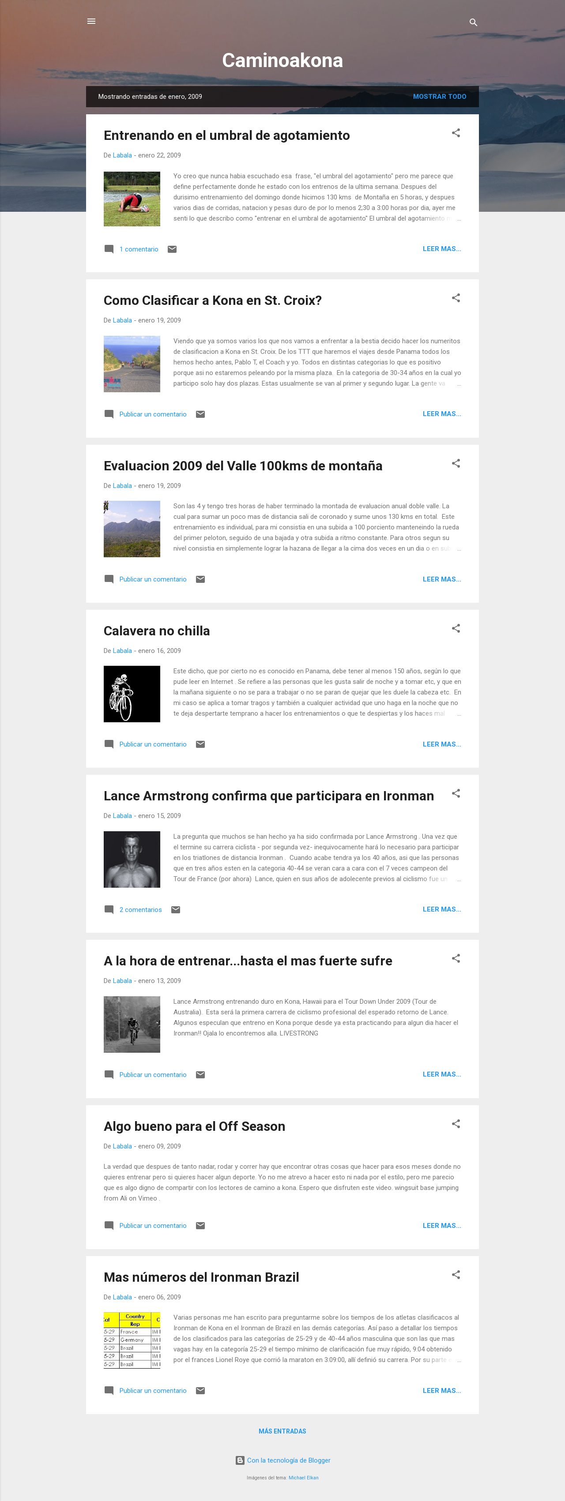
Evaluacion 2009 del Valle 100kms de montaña (243, 465)
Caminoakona (282, 60)
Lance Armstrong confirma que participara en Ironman (269, 795)
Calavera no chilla (157, 630)
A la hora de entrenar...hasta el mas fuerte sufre (248, 960)
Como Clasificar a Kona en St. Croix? (213, 300)
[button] (456, 134)
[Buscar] (473, 24)
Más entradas (282, 1431)
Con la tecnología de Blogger (283, 1460)
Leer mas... (442, 249)
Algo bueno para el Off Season (195, 1126)
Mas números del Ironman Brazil (201, 1277)
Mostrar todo (440, 97)
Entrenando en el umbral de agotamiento (227, 135)
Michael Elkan (304, 1478)
